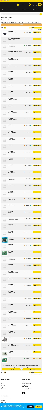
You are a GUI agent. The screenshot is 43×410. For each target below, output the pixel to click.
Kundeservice (3, 388)
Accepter (38, 406)
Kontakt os (30, 0)
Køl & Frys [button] (17, 9)
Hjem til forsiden (4, 17)
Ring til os (32, 369)
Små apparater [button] (35, 9)
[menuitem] (30, 27)
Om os (25, 0)
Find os (36, 0)
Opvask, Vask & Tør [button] (25, 9)
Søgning (10, 17)
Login (40, 0)
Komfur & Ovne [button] (8, 9)
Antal (3, 27)
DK (2, 1)
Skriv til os (11, 369)
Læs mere (30, 406)
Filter (21, 24)
